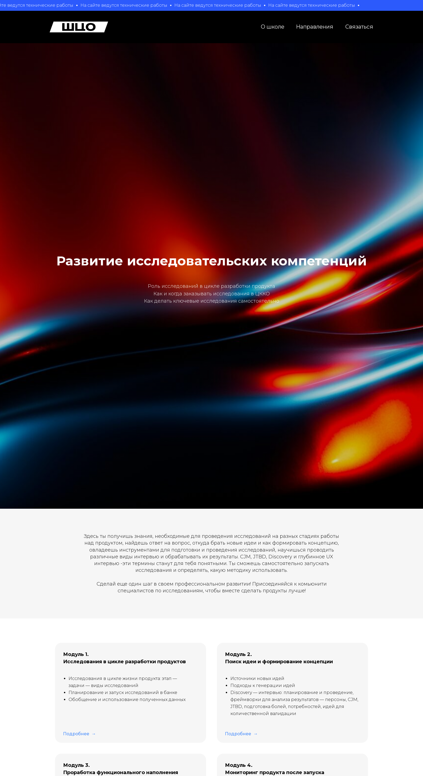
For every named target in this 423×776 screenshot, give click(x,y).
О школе (272, 26)
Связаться (359, 26)
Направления (314, 26)
